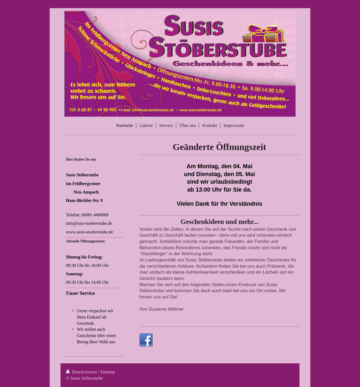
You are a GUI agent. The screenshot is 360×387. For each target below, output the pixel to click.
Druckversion (82, 371)
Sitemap (107, 371)
